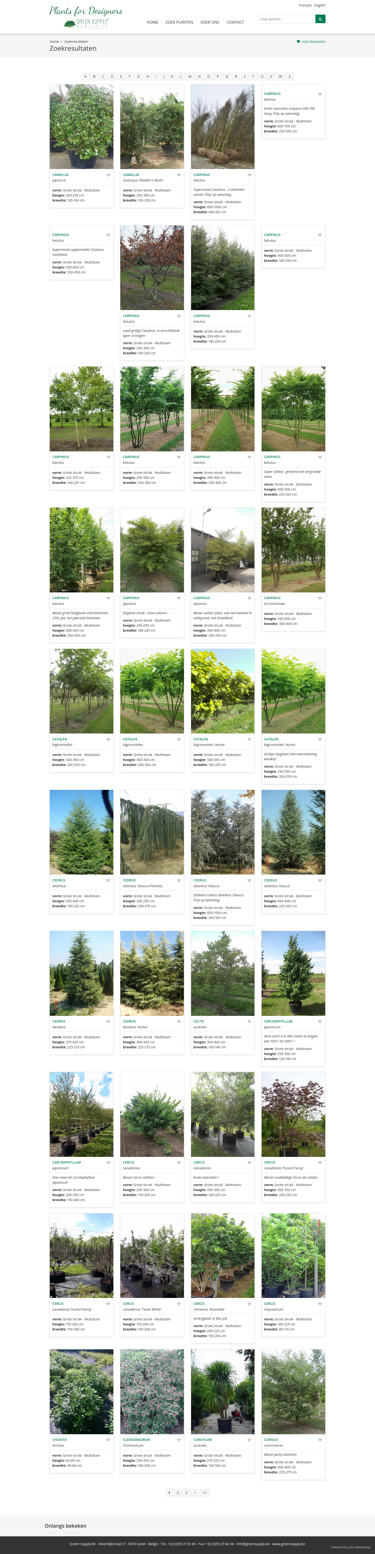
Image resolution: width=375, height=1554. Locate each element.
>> (205, 1492)
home (152, 22)
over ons (209, 22)
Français (305, 5)
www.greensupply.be (288, 1544)
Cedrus (58, 880)
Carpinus (201, 174)
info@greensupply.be (253, 1544)
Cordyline (202, 1439)
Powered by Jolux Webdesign (351, 1547)
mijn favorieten (313, 41)
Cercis (128, 1162)
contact (235, 22)
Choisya (59, 1439)
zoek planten (179, 22)
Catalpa (59, 739)
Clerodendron (136, 1439)
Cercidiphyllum (278, 1021)
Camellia (60, 174)
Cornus (271, 1439)
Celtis (198, 1021)
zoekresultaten (76, 41)
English (319, 5)
